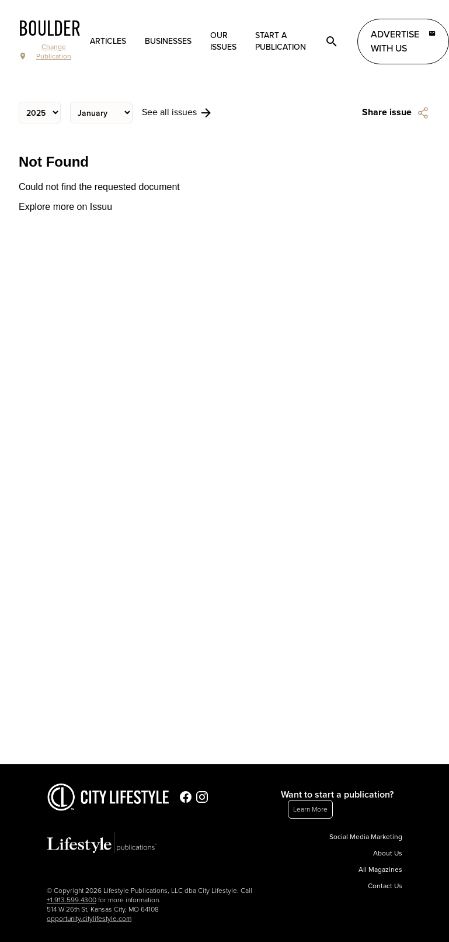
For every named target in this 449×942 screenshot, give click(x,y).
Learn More (310, 809)
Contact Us (385, 886)
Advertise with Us (403, 40)
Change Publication (45, 52)
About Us (387, 853)
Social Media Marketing (365, 837)
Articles (108, 41)
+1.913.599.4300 (71, 900)
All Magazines (380, 869)
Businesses (168, 41)
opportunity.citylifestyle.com (89, 919)
